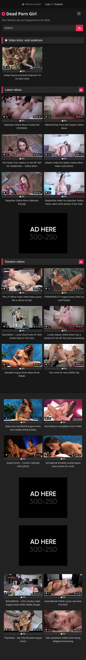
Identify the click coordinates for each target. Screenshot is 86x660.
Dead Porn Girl (19, 14)
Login (47, 4)
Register (59, 4)
